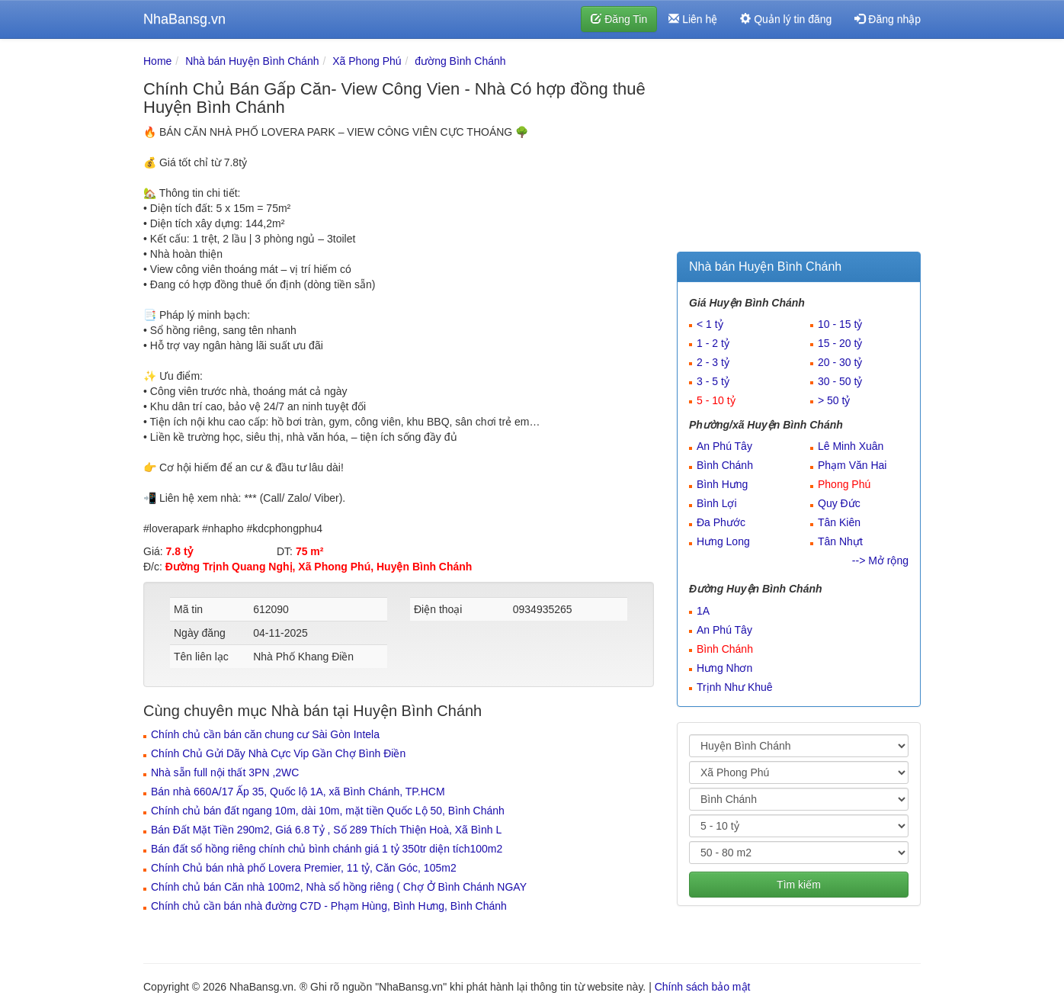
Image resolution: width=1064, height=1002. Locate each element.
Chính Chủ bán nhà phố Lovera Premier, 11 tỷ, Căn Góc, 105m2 (304, 868)
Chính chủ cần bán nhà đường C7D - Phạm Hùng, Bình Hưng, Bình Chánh (329, 906)
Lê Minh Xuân (850, 446)
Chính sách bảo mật (703, 987)
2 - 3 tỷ (713, 362)
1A (703, 611)
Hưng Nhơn (724, 668)
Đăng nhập (887, 19)
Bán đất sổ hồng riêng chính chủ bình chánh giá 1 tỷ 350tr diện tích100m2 (326, 849)
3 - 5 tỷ (713, 381)
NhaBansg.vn (184, 19)
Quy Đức (839, 503)
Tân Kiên (839, 522)
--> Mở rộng (880, 560)
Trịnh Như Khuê (735, 687)
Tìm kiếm (799, 884)
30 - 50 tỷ (840, 381)
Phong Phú (844, 484)
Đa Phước (721, 522)
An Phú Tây (724, 446)
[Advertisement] (799, 148)
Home (157, 61)
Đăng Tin (619, 19)
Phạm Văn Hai (852, 465)
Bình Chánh (725, 465)
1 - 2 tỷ (713, 343)
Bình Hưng (722, 484)
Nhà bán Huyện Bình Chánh (252, 61)
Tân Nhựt (840, 541)
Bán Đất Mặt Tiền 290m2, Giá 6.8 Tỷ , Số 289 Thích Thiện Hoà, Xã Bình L (326, 830)
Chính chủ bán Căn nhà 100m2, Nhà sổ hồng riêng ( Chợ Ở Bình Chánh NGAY (339, 887)
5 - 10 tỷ (716, 400)
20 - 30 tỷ (840, 362)
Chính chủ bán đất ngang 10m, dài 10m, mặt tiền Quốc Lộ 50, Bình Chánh (328, 810)
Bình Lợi (717, 503)
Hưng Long (723, 541)
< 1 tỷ (710, 324)
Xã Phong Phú (366, 61)
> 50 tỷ (834, 400)
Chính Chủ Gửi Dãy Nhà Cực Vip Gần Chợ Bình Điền (278, 753)
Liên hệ (692, 19)
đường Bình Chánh (460, 61)
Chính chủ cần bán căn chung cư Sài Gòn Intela (265, 734)
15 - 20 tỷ (840, 343)
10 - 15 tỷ (840, 324)
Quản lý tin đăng (786, 19)
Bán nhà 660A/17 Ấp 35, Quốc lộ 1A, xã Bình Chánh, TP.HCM (298, 791)
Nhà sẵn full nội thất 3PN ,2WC (225, 772)
